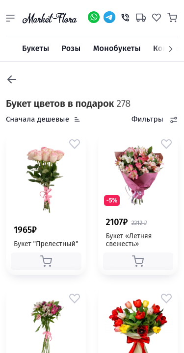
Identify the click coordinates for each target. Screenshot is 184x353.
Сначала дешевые (37, 119)
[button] (10, 18)
